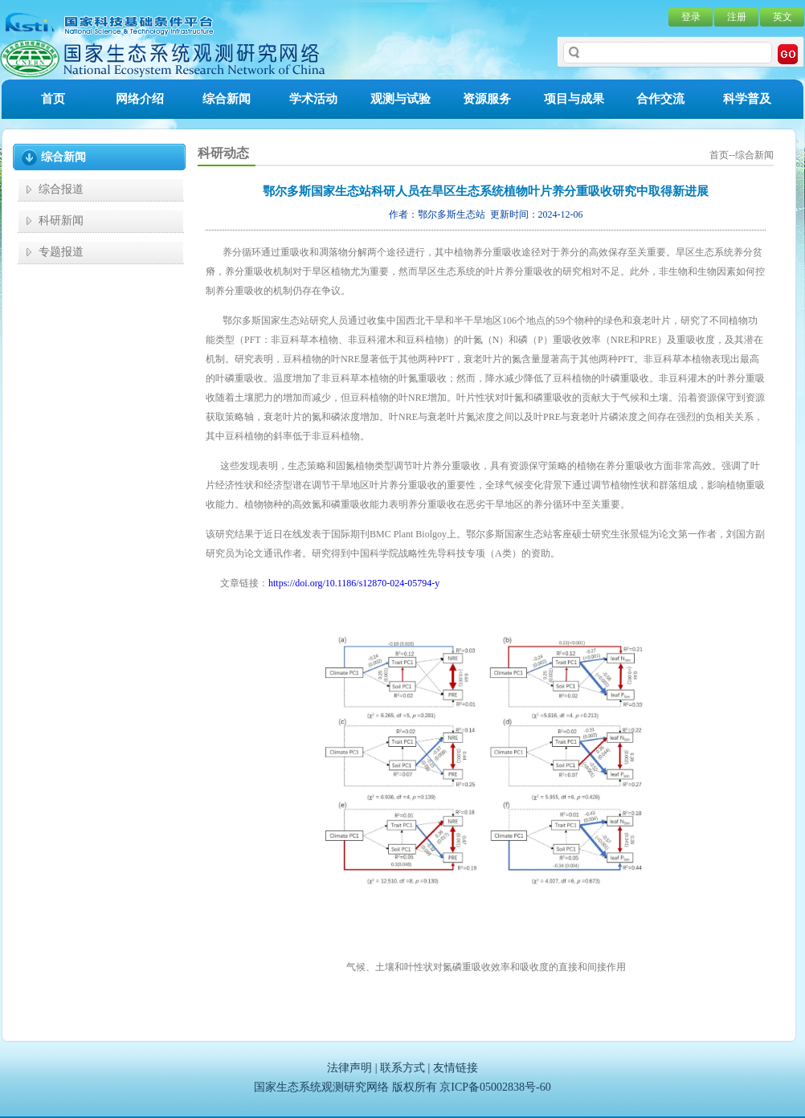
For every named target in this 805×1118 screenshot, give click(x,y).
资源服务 (487, 98)
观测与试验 (400, 98)
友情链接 (455, 1068)
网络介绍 (140, 98)
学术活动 (313, 98)
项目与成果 (574, 98)
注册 (736, 16)
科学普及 (747, 98)
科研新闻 (61, 220)
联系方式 (402, 1068)
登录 (691, 16)
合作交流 (660, 98)
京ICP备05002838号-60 (494, 1087)
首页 (53, 98)
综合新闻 (226, 98)
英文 (782, 16)
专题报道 (61, 252)
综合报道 (61, 189)
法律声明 (349, 1068)
